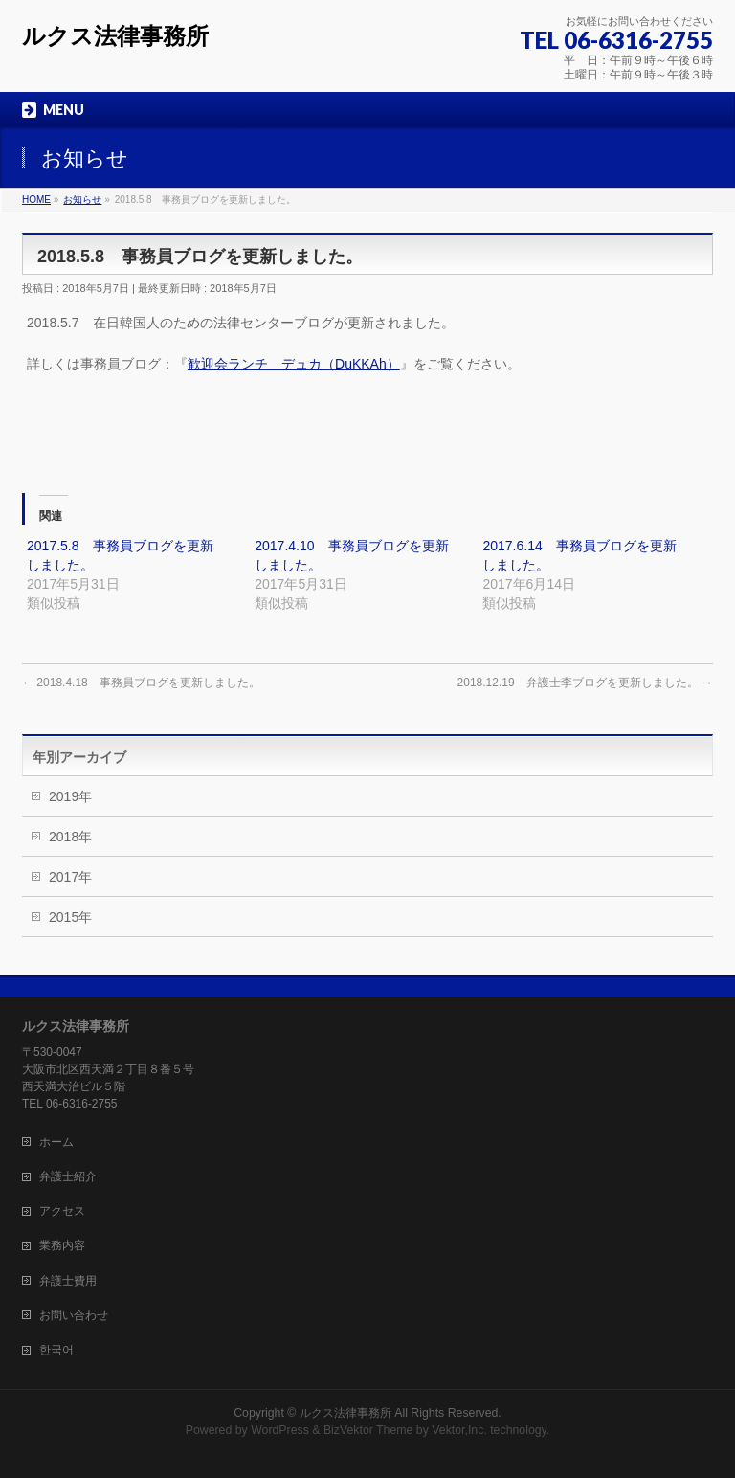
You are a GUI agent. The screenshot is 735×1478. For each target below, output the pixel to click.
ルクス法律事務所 (115, 36)
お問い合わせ (73, 1315)
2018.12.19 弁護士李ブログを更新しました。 (585, 682)
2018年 (70, 836)
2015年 (70, 917)
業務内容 (62, 1245)
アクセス (62, 1211)
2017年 (70, 877)
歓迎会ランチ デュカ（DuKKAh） (294, 363)
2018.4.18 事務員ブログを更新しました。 (141, 682)
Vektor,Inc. (459, 1430)
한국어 (56, 1349)
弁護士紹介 (68, 1176)
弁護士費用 (68, 1281)
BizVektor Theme (368, 1430)
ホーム (56, 1142)
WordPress (280, 1430)
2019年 (70, 796)
